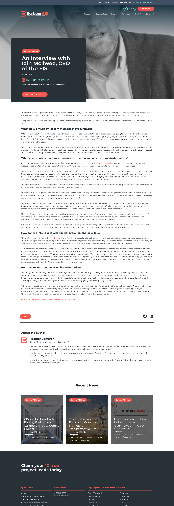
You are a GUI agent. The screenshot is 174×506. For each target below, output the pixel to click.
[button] (25, 316)
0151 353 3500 (60, 493)
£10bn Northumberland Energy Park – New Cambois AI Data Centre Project (41, 424)
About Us (137, 14)
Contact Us (150, 14)
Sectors (114, 14)
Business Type (101, 14)
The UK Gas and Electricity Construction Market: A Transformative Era (86, 424)
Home (24, 84)
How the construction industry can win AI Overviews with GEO (130, 422)
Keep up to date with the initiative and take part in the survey (48, 299)
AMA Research (56, 238)
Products (87, 14)
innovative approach (103, 163)
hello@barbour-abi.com (121, 2)
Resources (126, 14)
